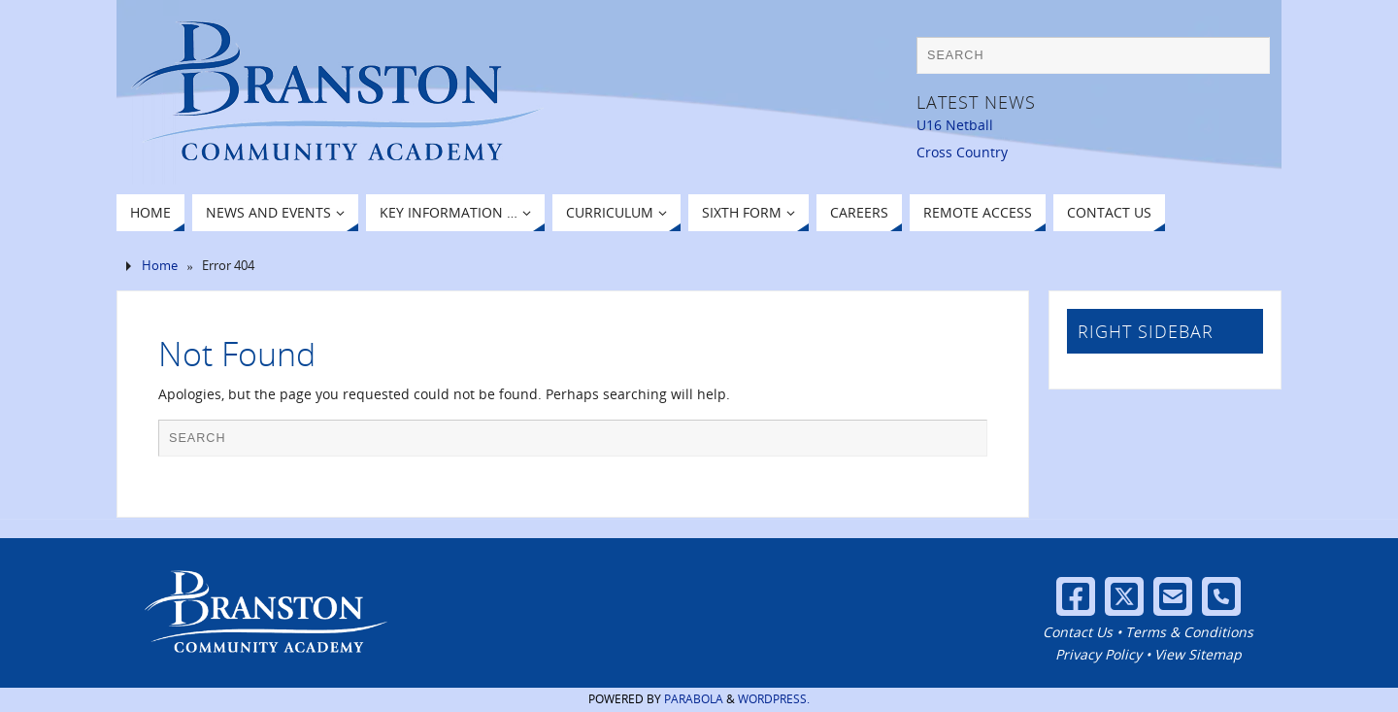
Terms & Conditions (1189, 632)
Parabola (693, 699)
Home (160, 265)
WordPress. (774, 699)
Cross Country (962, 152)
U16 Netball (954, 125)
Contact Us (1078, 632)
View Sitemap (1198, 654)
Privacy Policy (1098, 654)
